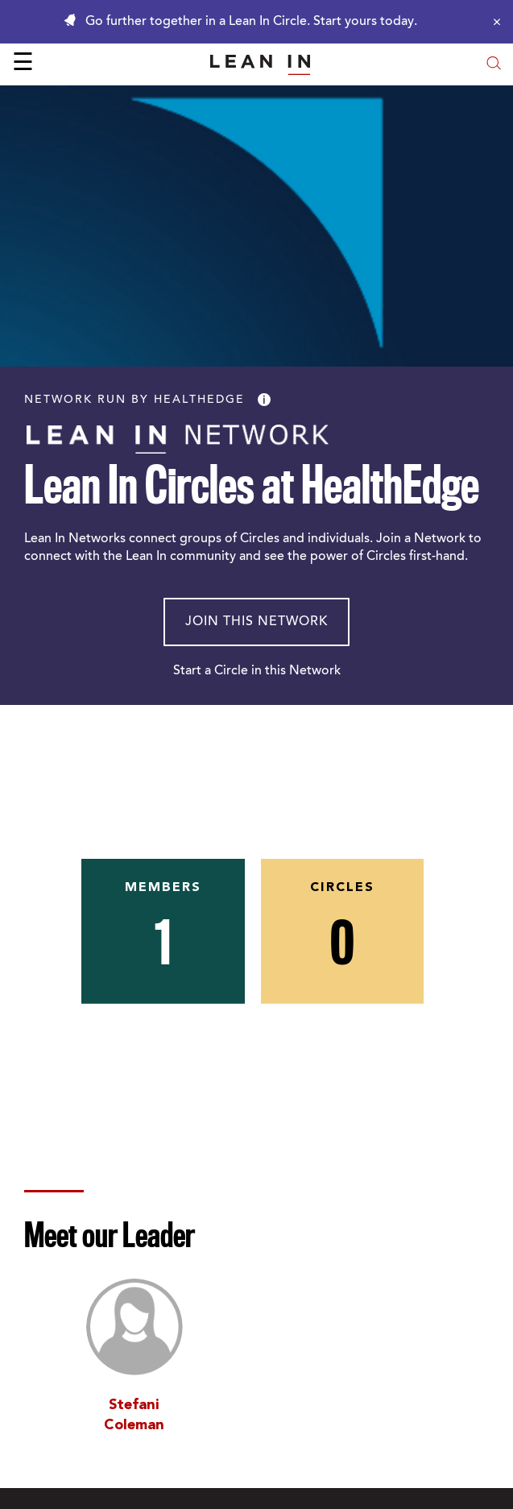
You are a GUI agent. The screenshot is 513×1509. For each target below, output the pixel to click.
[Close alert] (493, 21)
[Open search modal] (493, 65)
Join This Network (256, 622)
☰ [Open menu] (23, 64)
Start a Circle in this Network (257, 671)
